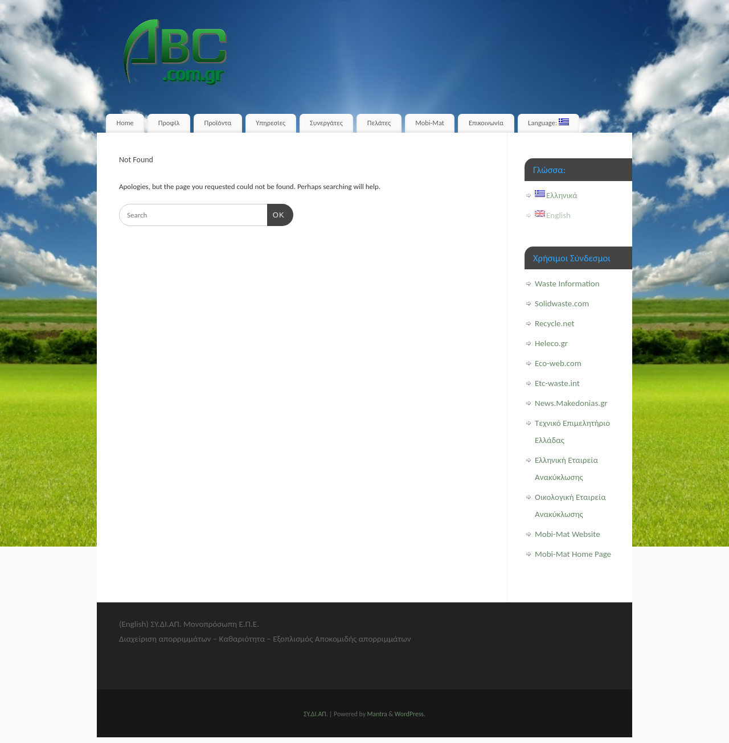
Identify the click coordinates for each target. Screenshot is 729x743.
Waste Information (567, 283)
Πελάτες (379, 122)
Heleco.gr (551, 343)
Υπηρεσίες (270, 122)
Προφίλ (169, 122)
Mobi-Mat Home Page (573, 554)
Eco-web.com (558, 363)
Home (125, 122)
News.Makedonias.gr (571, 403)
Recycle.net (555, 323)
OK (276, 213)
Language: (548, 122)
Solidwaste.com (562, 303)
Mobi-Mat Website (567, 534)
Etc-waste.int (557, 383)
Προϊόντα (218, 122)
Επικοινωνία (486, 122)
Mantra (377, 714)
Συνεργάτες (326, 122)
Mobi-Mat (429, 122)
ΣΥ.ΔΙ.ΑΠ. (315, 714)
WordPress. (410, 714)
